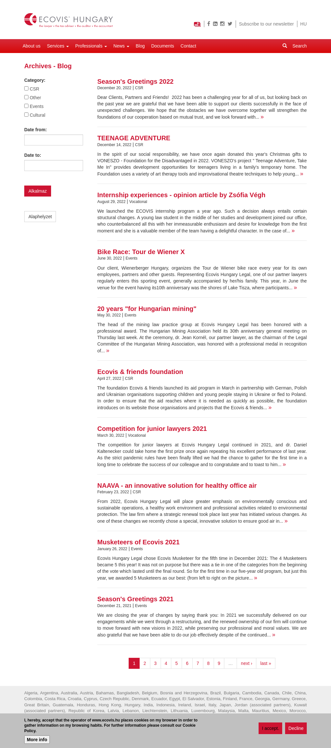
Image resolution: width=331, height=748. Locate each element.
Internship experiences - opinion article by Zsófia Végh (181, 194)
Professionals (91, 45)
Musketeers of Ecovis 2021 (138, 542)
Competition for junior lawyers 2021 (152, 428)
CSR (34, 88)
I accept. (270, 729)
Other (35, 97)
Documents (162, 45)
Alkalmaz (37, 191)
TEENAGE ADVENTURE (133, 138)
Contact (188, 45)
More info (37, 740)
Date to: (32, 155)
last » (265, 663)
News (121, 45)
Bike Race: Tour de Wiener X (141, 251)
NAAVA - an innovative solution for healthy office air (177, 485)
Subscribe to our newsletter (266, 24)
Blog (140, 45)
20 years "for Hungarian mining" (147, 308)
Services (58, 45)
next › (246, 663)
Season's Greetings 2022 (135, 81)
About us (31, 45)
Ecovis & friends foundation (140, 371)
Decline (296, 729)
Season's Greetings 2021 (135, 599)
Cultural (37, 115)
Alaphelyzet (40, 216)
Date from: (35, 129)
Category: (34, 80)
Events (37, 106)
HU (303, 24)
